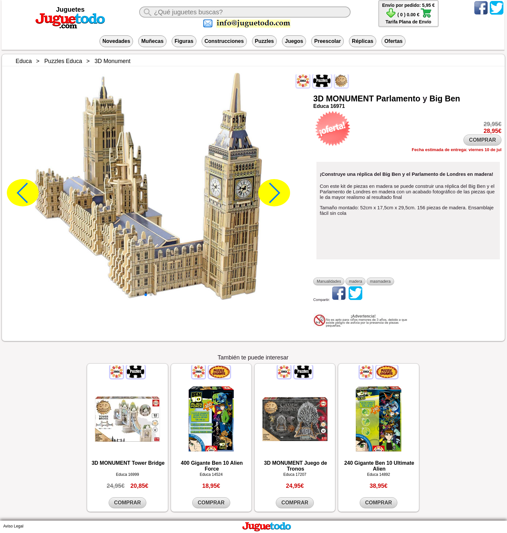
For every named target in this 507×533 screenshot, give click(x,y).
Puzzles (264, 41)
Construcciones (224, 41)
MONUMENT (350, 98)
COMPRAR (482, 140)
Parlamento (398, 98)
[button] (145, 294)
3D (318, 98)
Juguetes (70, 9)
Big (435, 98)
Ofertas (393, 41)
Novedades (116, 41)
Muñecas (152, 41)
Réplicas (362, 41)
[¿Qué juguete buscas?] (245, 12)
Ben (452, 98)
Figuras (184, 41)
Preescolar (327, 41)
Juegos (294, 41)
